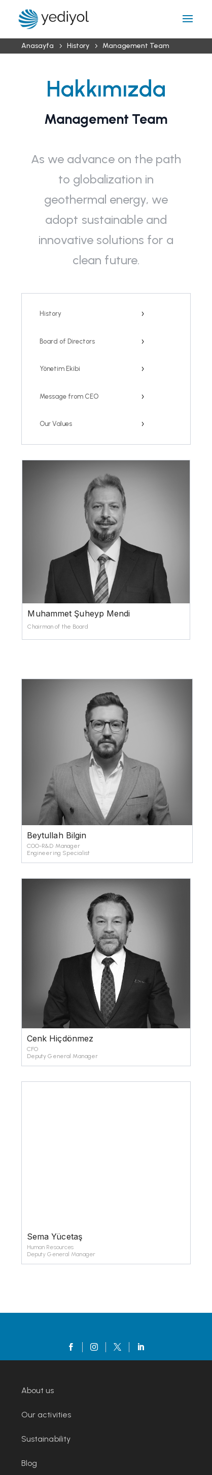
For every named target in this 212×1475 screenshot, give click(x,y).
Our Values (56, 423)
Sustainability (45, 1439)
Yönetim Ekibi (60, 368)
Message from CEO (69, 396)
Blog (29, 1463)
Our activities (46, 1414)
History (50, 313)
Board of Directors (67, 341)
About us (37, 1390)
